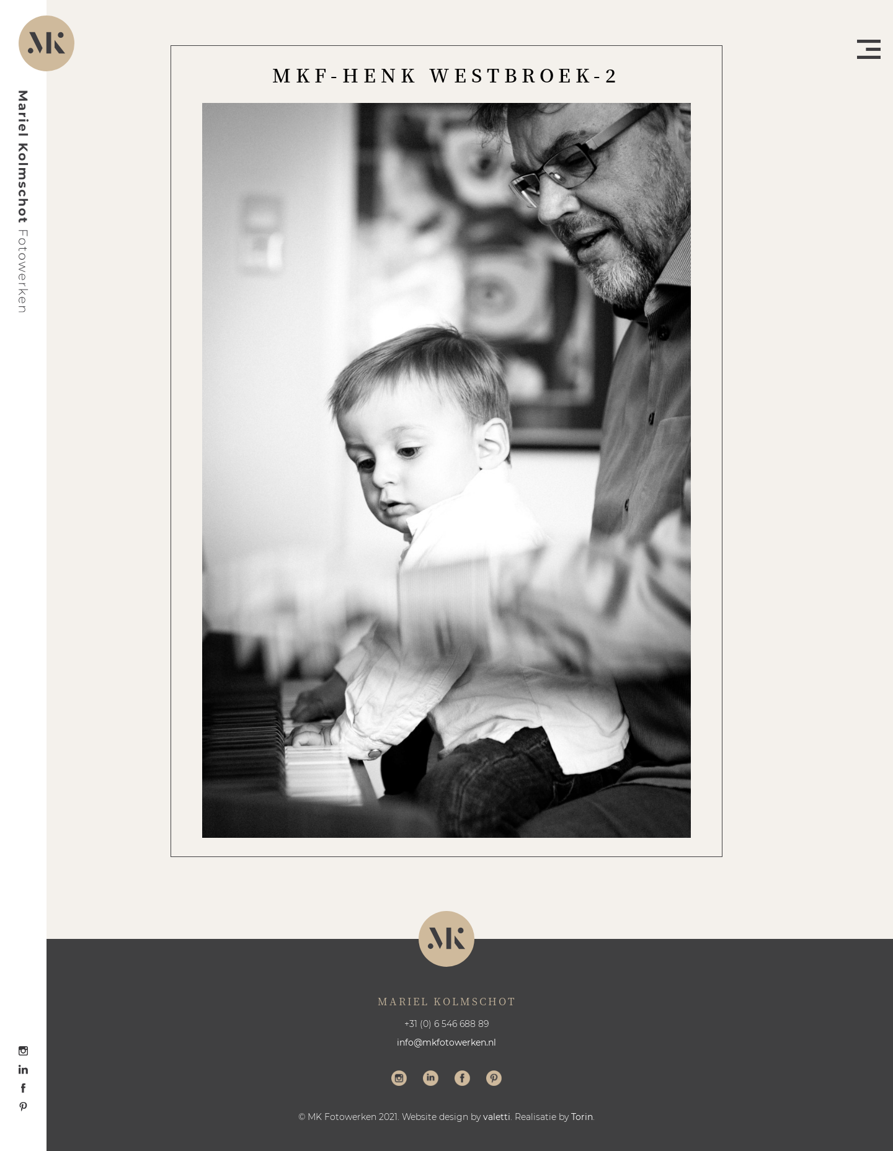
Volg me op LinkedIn (430, 1079)
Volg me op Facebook (462, 1079)
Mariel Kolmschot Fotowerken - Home (24, 201)
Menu (869, 49)
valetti (496, 1116)
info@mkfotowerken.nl (446, 1042)
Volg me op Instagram (399, 1079)
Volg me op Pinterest (494, 1079)
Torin (582, 1116)
